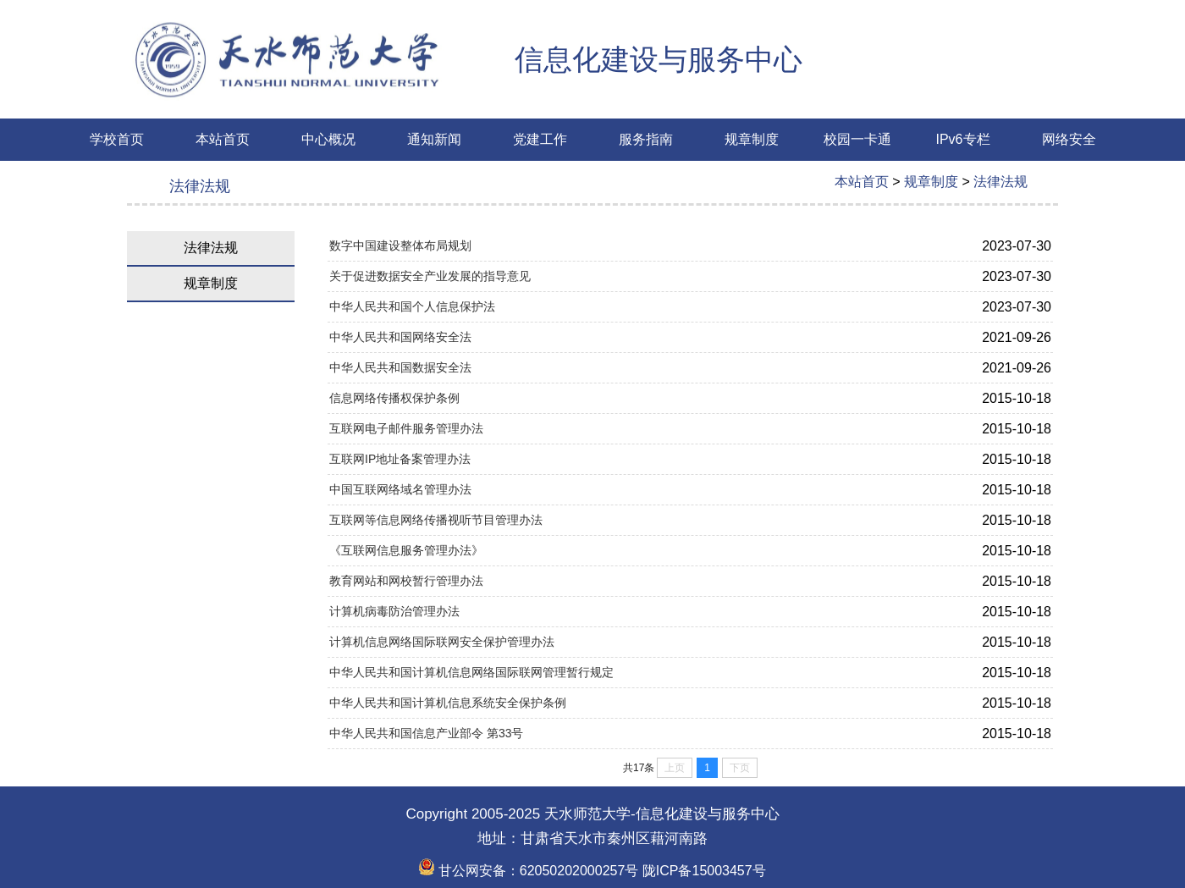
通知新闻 (434, 139)
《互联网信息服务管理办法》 (406, 550)
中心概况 (328, 139)
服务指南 (646, 139)
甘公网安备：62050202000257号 (528, 870)
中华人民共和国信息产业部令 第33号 (426, 733)
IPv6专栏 (962, 139)
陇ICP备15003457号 (701, 870)
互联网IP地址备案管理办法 (400, 459)
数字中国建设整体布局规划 (400, 245)
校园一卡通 (857, 139)
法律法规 (1000, 181)
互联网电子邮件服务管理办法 (406, 428)
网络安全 (1069, 139)
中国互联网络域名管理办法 (400, 489)
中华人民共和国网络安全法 (400, 337)
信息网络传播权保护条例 (394, 398)
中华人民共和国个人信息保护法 (412, 306)
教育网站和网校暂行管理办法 (406, 580)
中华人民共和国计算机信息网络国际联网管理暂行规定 (471, 672)
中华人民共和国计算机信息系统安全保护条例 (447, 702)
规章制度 (752, 139)
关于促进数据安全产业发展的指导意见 (430, 276)
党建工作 (540, 139)
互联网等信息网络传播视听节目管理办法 (436, 520)
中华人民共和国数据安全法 (400, 367)
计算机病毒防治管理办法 (394, 611)
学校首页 (117, 139)
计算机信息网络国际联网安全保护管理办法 (441, 641)
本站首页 (223, 139)
